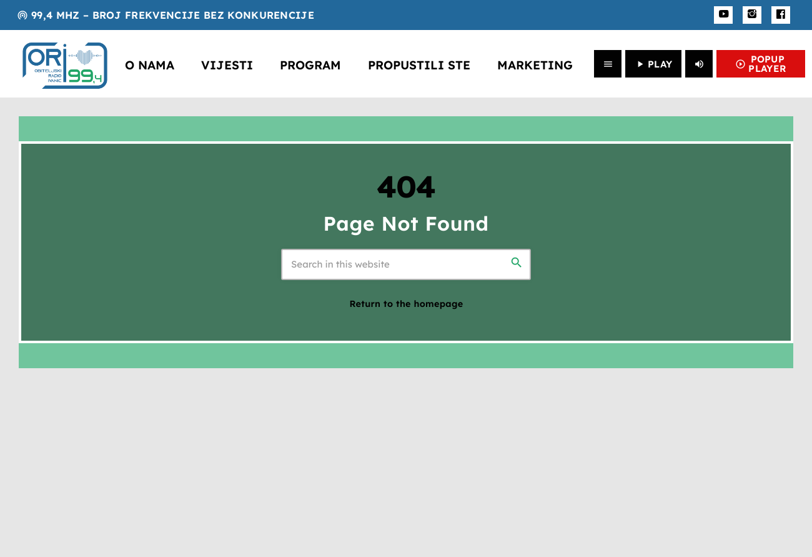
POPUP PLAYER (760, 63)
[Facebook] (780, 15)
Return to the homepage (406, 303)
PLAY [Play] (653, 64)
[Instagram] (752, 15)
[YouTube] (723, 15)
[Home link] (65, 64)
